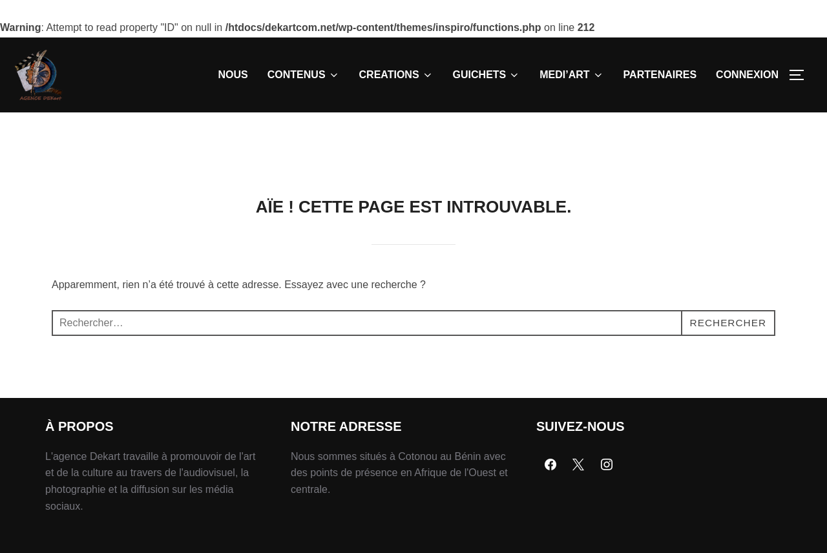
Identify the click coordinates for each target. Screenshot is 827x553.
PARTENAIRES (660, 74)
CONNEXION (747, 74)
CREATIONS (396, 75)
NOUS (233, 74)
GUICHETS (487, 75)
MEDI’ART (571, 75)
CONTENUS (303, 75)
